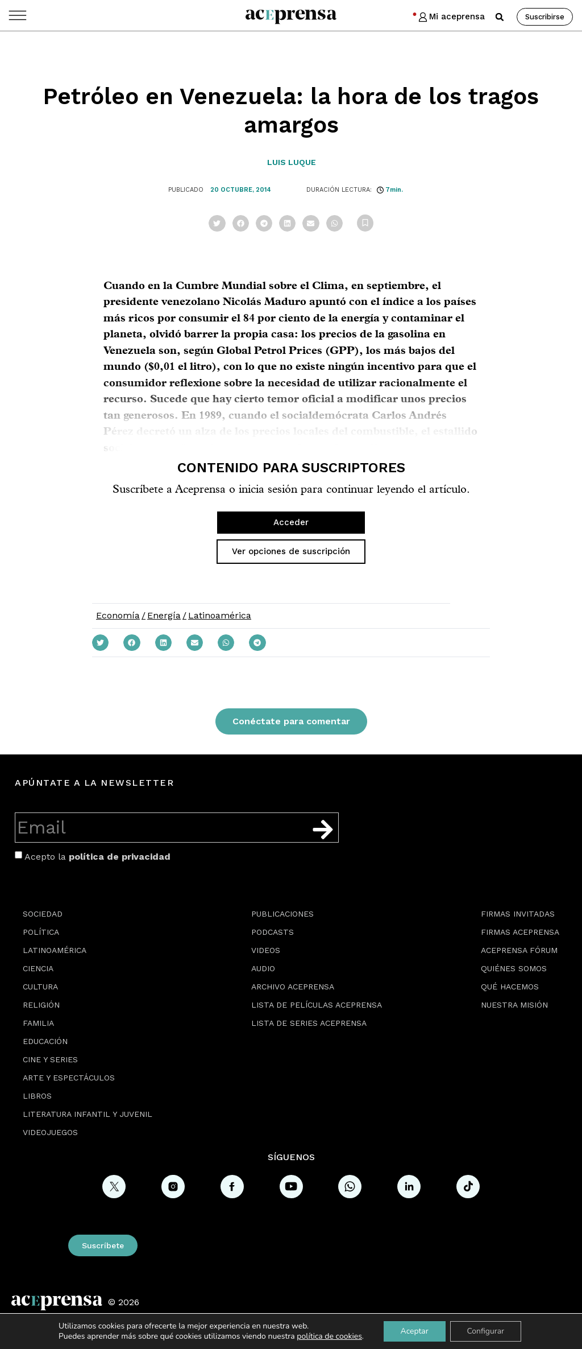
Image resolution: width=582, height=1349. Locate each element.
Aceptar (414, 1331)
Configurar (486, 1331)
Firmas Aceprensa (520, 932)
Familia (38, 1023)
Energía (164, 615)
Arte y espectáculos (69, 1077)
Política (41, 932)
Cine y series (50, 1059)
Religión (41, 1004)
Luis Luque (291, 162)
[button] (500, 17)
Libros (37, 1095)
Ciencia (38, 968)
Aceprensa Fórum (519, 950)
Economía (118, 615)
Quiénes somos (514, 968)
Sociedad (43, 913)
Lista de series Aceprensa (309, 1023)
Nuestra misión (514, 1004)
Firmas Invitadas (518, 913)
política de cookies (329, 1336)
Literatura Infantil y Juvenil (87, 1114)
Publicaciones (282, 913)
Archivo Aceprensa (292, 986)
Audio (263, 968)
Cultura (40, 986)
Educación (45, 1041)
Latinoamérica (219, 615)
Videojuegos (50, 1132)
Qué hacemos (510, 986)
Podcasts (272, 932)
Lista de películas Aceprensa (316, 1004)
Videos (265, 950)
